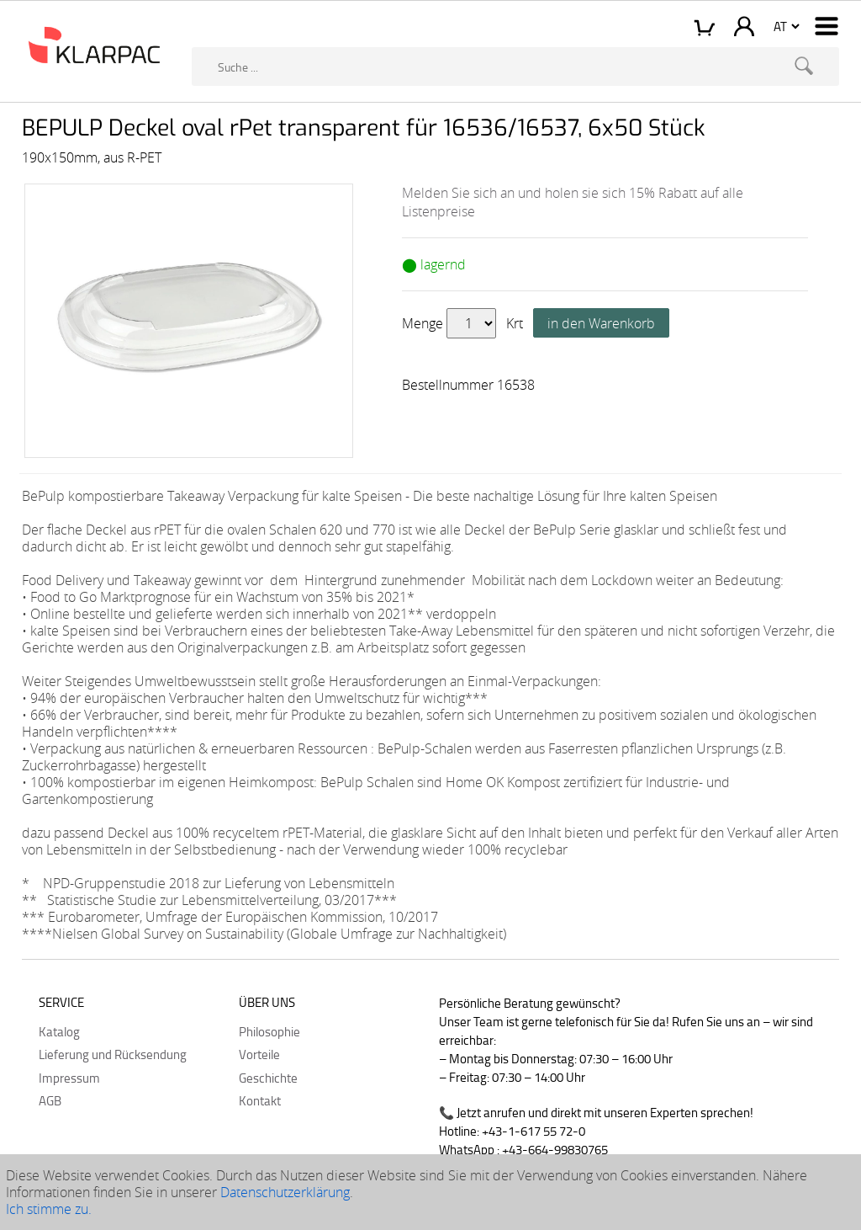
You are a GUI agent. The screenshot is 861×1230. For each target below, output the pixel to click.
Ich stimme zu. (49, 1209)
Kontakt (260, 1100)
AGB (50, 1100)
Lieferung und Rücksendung (113, 1054)
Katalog (59, 1031)
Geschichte (268, 1077)
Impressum (69, 1077)
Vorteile (259, 1054)
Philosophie (269, 1031)
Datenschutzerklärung (285, 1192)
